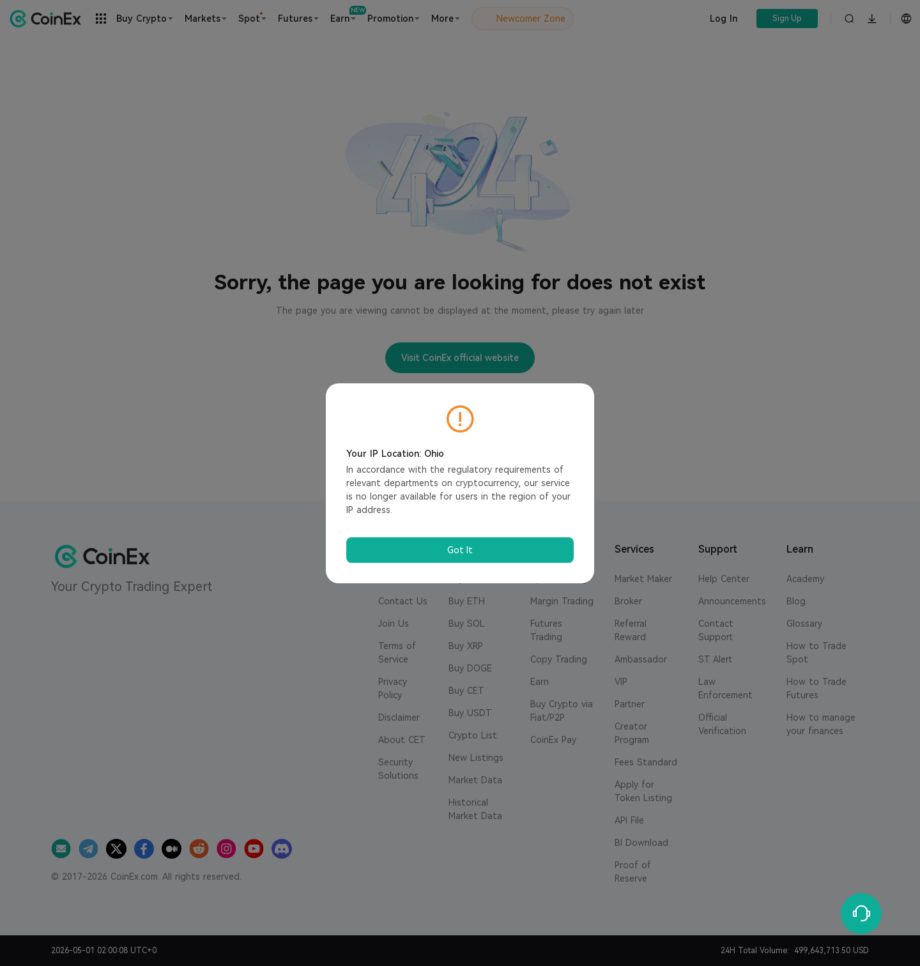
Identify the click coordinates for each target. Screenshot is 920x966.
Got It (460, 550)
